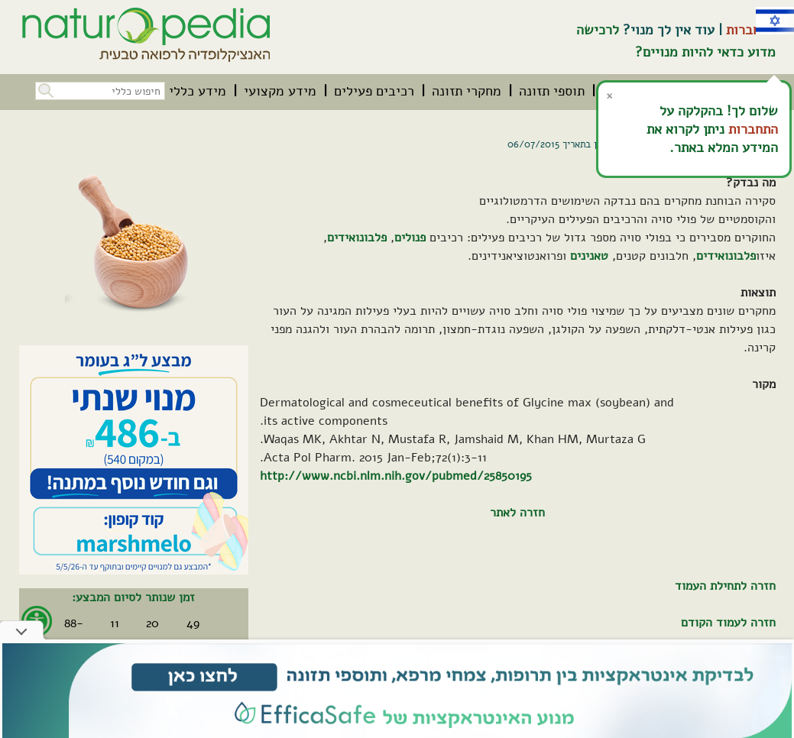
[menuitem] (551, 90)
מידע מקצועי (280, 91)
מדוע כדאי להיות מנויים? (705, 52)
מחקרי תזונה (466, 91)
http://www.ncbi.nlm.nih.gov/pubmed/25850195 (396, 476)
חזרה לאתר (517, 512)
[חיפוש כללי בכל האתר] (100, 91)
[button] (44, 89)
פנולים (410, 237)
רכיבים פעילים (374, 91)
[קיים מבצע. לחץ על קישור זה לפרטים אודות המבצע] (133, 460)
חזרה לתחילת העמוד (725, 586)
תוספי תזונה (552, 91)
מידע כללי (197, 91)
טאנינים (589, 256)
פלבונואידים (357, 237)
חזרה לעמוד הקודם (728, 622)
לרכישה (597, 30)
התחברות (751, 30)
